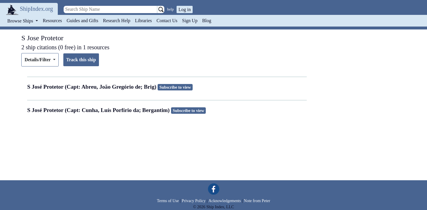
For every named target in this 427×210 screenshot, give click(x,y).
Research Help (116, 20)
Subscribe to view (175, 87)
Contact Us (166, 20)
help (170, 9)
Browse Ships (20, 20)
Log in (184, 9)
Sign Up (190, 20)
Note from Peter (257, 201)
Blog (206, 20)
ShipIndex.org (36, 9)
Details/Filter (38, 59)
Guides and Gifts (82, 20)
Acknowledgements (224, 201)
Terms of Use (168, 201)
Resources (52, 20)
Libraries (143, 20)
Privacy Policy (193, 201)
